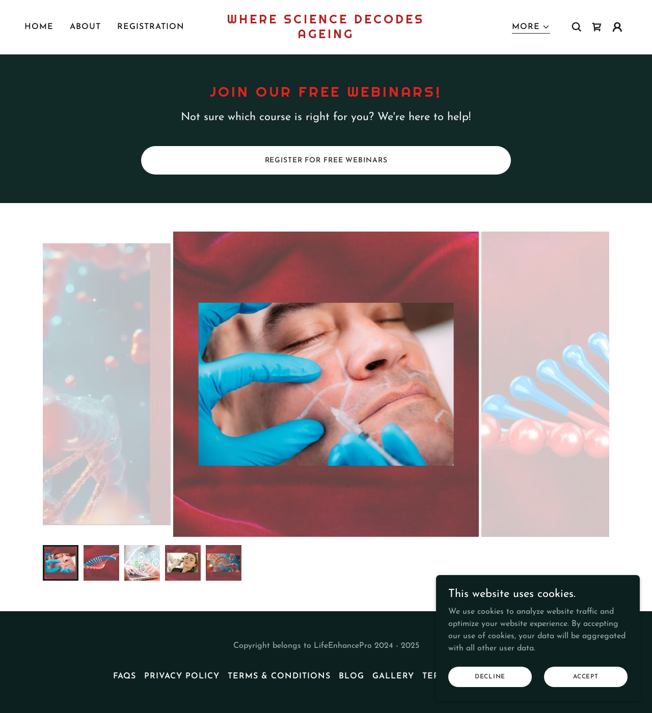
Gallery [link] (393, 676)
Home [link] (38, 27)
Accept (586, 676)
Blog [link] (351, 676)
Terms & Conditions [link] (279, 676)
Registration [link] (150, 27)
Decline (490, 676)
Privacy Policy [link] (182, 676)
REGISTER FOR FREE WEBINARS (326, 160)
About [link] (85, 27)
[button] (531, 27)
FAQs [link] (124, 676)
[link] (326, 36)
